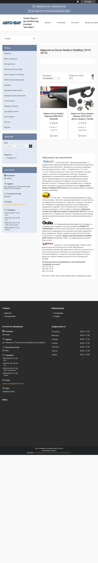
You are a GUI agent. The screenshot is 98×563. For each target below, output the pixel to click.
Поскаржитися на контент (43, 452)
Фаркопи (7, 53)
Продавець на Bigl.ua (49, 450)
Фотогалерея (9, 117)
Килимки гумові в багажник (15, 96)
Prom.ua (60, 448)
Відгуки (48, 23)
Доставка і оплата (11, 111)
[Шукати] (34, 38)
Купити (55, 136)
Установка (61, 23)
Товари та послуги (11, 106)
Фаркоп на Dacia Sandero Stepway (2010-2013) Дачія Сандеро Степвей (82, 116)
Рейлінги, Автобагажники (14, 80)
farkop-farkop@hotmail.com (15, 205)
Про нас (7, 122)
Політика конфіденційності (62, 452)
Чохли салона (9, 101)
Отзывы (57, 316)
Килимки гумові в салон (13, 90)
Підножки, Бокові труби (13, 69)
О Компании (58, 313)
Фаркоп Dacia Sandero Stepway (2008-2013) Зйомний (53, 116)
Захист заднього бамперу (14, 74)
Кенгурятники (9, 64)
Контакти (75, 23)
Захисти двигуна (10, 59)
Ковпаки (7, 85)
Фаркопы (8, 313)
